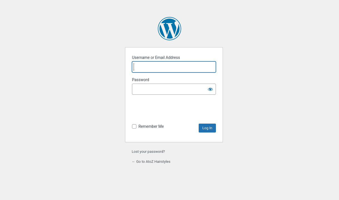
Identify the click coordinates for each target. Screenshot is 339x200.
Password (140, 80)
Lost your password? (148, 151)
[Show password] (210, 89)
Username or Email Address (156, 57)
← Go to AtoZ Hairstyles (151, 161)
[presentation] (174, 110)
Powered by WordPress (169, 28)
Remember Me (151, 126)
